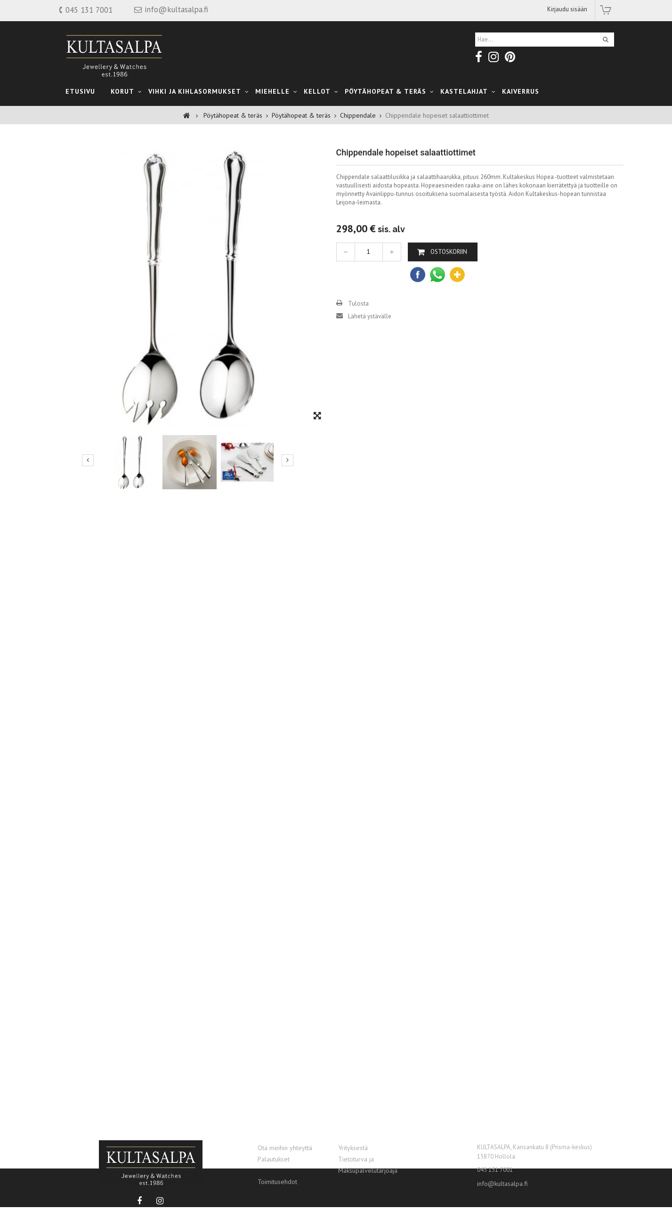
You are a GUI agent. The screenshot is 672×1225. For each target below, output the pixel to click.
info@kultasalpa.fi (502, 1183)
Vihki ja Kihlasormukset (194, 91)
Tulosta (358, 329)
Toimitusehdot (277, 1181)
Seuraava (287, 485)
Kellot (317, 91)
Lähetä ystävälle (369, 342)
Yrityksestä (353, 1148)
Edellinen (88, 485)
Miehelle (272, 91)
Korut (122, 91)
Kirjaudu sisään (567, 9)
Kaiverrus (520, 91)
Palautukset (274, 1159)
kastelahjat (464, 91)
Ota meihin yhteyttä (285, 1148)
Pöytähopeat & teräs (385, 91)
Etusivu (80, 91)
